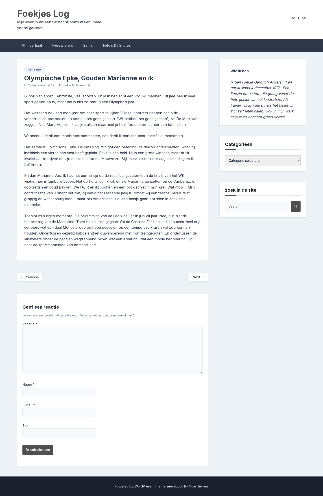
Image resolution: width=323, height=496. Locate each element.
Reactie (29, 324)
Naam (28, 384)
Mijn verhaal (32, 45)
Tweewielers (62, 45)
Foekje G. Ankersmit (76, 85)
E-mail (28, 405)
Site (25, 425)
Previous (30, 277)
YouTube (298, 18)
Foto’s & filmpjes (117, 45)
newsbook (175, 486)
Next (198, 277)
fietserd (34, 69)
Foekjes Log (43, 13)
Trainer (88, 45)
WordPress (143, 486)
